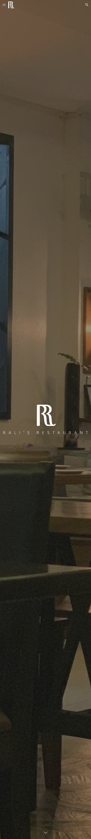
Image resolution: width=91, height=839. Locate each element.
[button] (4, 4)
